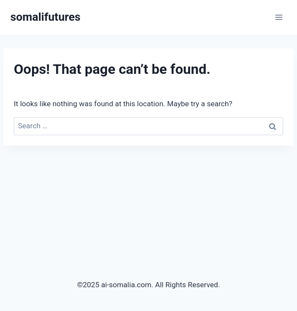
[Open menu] (279, 17)
